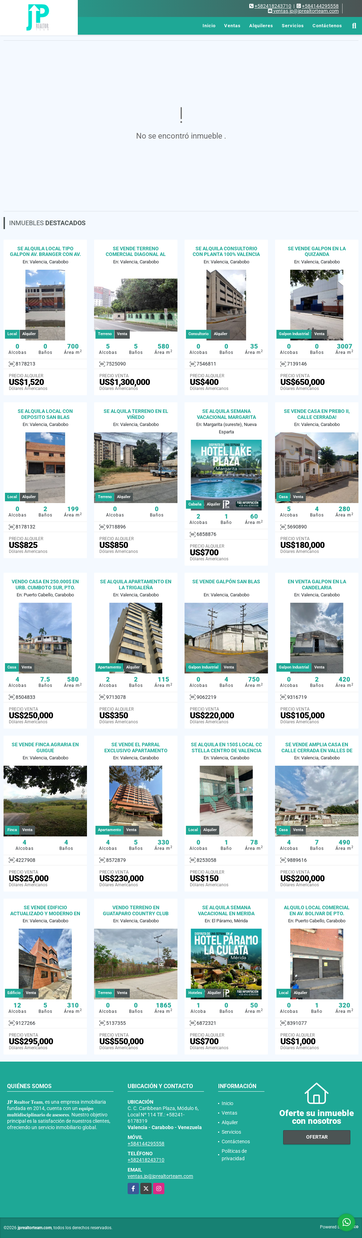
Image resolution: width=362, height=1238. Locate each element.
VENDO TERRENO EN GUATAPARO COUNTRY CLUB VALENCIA (136, 913)
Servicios (293, 25)
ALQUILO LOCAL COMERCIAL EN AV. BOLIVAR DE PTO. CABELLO (317, 913)
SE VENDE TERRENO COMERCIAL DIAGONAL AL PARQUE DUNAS (136, 254)
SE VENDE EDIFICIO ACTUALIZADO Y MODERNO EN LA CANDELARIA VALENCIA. (45, 913)
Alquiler (230, 1122)
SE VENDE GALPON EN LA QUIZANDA (317, 251)
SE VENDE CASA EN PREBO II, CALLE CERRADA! (317, 414)
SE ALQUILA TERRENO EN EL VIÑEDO (136, 414)
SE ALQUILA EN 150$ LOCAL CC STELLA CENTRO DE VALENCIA (226, 747)
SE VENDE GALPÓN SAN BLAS (226, 581)
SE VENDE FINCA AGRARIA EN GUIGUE (45, 747)
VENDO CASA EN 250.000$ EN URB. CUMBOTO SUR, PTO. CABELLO (45, 587)
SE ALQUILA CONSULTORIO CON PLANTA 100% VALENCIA (226, 251)
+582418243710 (273, 6)
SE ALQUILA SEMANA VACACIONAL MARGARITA (226, 414)
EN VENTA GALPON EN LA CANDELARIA (317, 584)
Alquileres (261, 25)
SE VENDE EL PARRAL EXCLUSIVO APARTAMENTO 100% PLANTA (136, 750)
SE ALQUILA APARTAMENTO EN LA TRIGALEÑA (135, 584)
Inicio (209, 25)
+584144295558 (320, 6)
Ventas (232, 25)
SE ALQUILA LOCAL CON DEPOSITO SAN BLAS (45, 414)
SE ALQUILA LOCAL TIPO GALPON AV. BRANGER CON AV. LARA (45, 254)
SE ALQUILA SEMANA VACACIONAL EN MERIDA (226, 910)
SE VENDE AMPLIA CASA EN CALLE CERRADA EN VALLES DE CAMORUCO (316, 750)
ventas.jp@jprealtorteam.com (160, 1176)
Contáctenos (327, 25)
